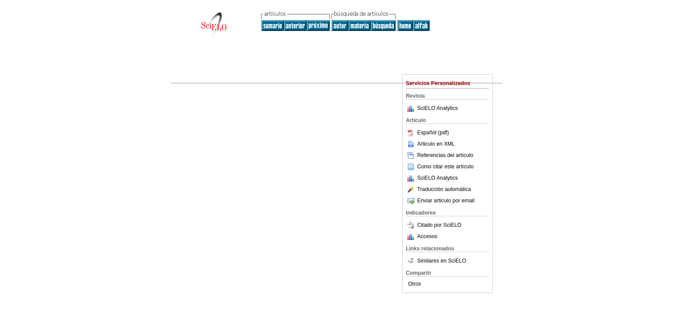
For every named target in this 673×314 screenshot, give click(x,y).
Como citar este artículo (445, 167)
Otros (414, 284)
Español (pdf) (427, 133)
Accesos (427, 236)
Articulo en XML (430, 144)
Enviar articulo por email (440, 201)
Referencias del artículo (440, 155)
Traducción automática (438, 189)
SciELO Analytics (437, 108)
